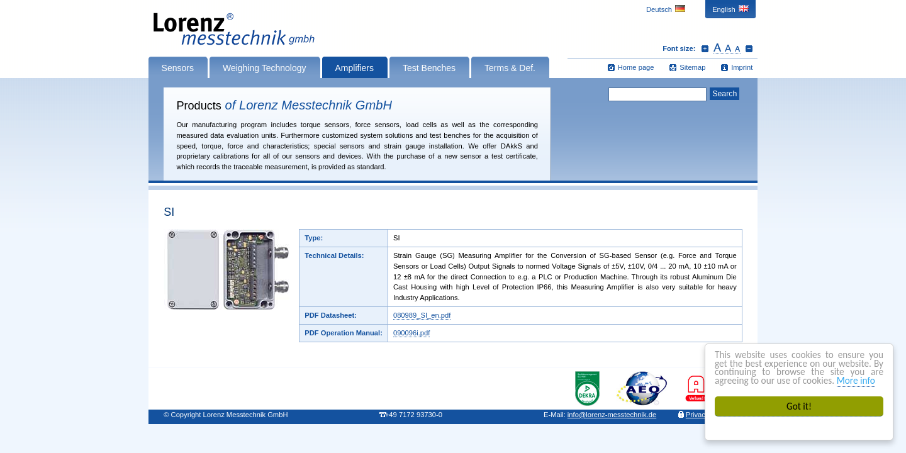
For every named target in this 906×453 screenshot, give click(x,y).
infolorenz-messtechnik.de (612, 414)
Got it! (799, 406)
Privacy (697, 414)
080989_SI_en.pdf (421, 315)
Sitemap (692, 67)
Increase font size (705, 48)
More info (856, 380)
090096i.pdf (411, 333)
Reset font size (727, 48)
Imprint (741, 67)
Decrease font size (749, 48)
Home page (636, 67)
